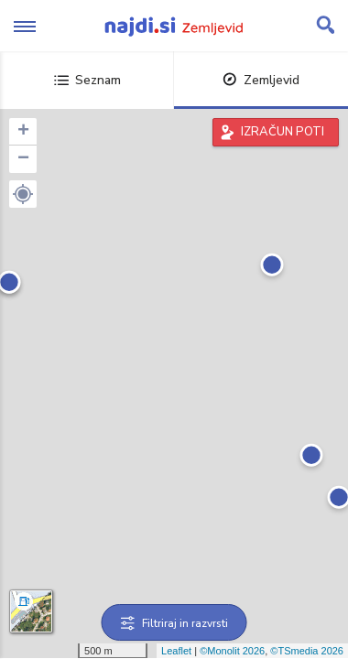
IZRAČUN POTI (282, 132)
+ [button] (23, 132)
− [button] (23, 159)
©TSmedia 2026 (306, 650)
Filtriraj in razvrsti (174, 623)
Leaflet (176, 650)
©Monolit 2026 (232, 650)
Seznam (87, 80)
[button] (23, 194)
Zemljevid (261, 80)
